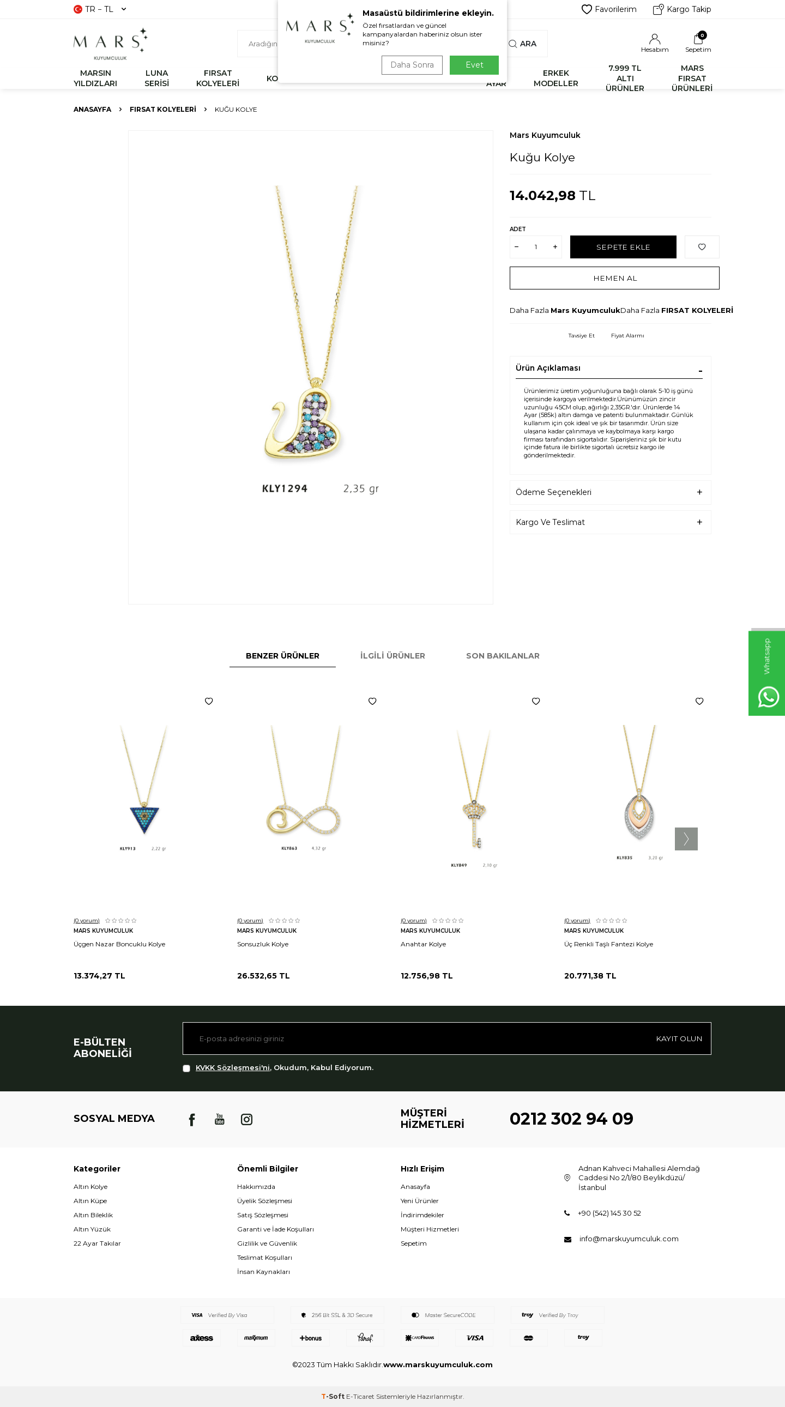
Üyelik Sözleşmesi (264, 1201)
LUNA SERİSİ (156, 78)
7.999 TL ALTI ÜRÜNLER (625, 78)
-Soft (333, 1396)
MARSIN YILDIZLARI (95, 78)
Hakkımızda (256, 1186)
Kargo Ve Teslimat (550, 522)
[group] (311, 367)
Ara (522, 44)
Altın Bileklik (93, 1215)
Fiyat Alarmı (627, 335)
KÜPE (448, 78)
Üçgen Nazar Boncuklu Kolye (119, 944)
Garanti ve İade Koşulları (275, 1229)
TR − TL (100, 9)
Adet (518, 229)
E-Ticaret (360, 1396)
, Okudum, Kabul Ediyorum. (278, 1067)
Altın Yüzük (92, 1229)
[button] (686, 839)
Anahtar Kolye (423, 944)
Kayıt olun (678, 1038)
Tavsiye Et (582, 335)
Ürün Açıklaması (548, 368)
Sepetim (414, 1243)
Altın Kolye (90, 1186)
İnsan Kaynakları (263, 1271)
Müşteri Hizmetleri (430, 1229)
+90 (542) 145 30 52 (609, 1213)
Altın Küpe (90, 1201)
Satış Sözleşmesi (262, 1215)
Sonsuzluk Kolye (262, 944)
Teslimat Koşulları (264, 1257)
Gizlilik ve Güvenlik (267, 1243)
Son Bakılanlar (503, 656)
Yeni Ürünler (420, 1201)
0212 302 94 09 (571, 1119)
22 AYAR (496, 78)
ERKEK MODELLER (556, 78)
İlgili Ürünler (392, 656)
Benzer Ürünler (282, 656)
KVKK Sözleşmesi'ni (233, 1067)
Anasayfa (92, 109)
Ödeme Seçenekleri (553, 492)
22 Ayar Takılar (97, 1243)
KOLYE (279, 78)
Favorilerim (609, 9)
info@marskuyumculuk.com (629, 1238)
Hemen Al (615, 277)
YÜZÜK (396, 78)
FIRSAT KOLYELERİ (217, 78)
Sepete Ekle (623, 246)
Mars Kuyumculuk (545, 135)
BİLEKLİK (337, 78)
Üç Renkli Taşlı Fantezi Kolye (608, 944)
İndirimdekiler (422, 1215)
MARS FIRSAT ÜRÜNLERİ (692, 78)
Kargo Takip (682, 9)
